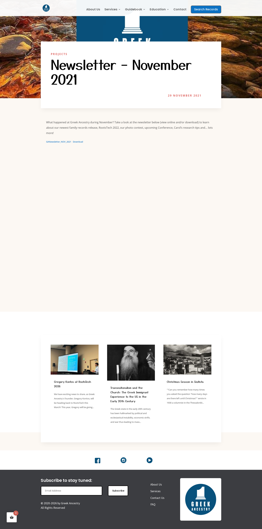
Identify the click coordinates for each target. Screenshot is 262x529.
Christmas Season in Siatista (185, 382)
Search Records (206, 9)
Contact (179, 9)
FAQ (152, 504)
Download (78, 141)
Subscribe (118, 490)
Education (158, 9)
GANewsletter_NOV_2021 (58, 141)
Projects (59, 54)
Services (110, 9)
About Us (93, 9)
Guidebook (133, 9)
